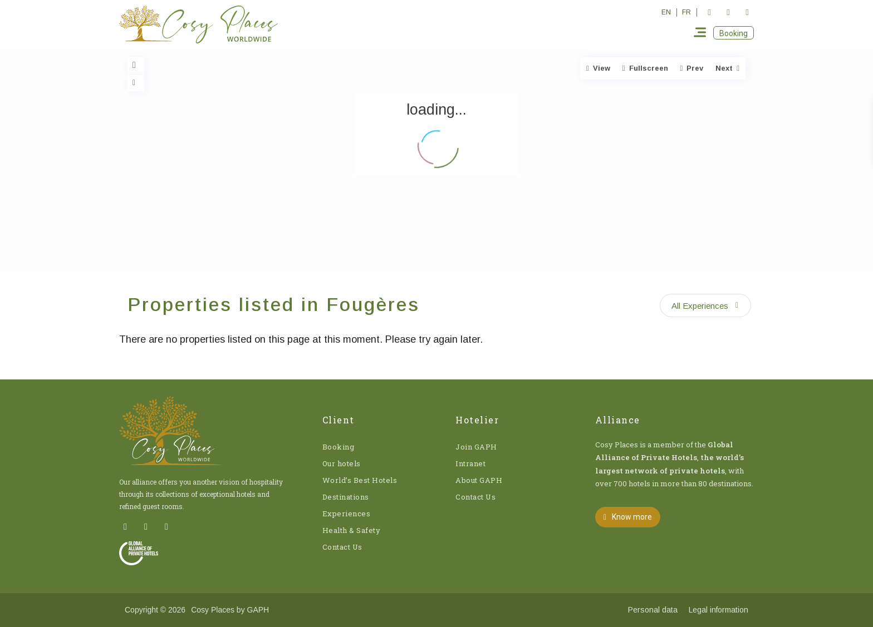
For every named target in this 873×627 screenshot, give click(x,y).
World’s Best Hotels (360, 480)
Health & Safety (351, 530)
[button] (733, 33)
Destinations (345, 497)
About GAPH (478, 480)
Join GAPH (476, 447)
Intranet (470, 463)
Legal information (718, 609)
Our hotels (341, 463)
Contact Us (342, 547)
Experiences (346, 513)
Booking (338, 447)
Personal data (653, 609)
